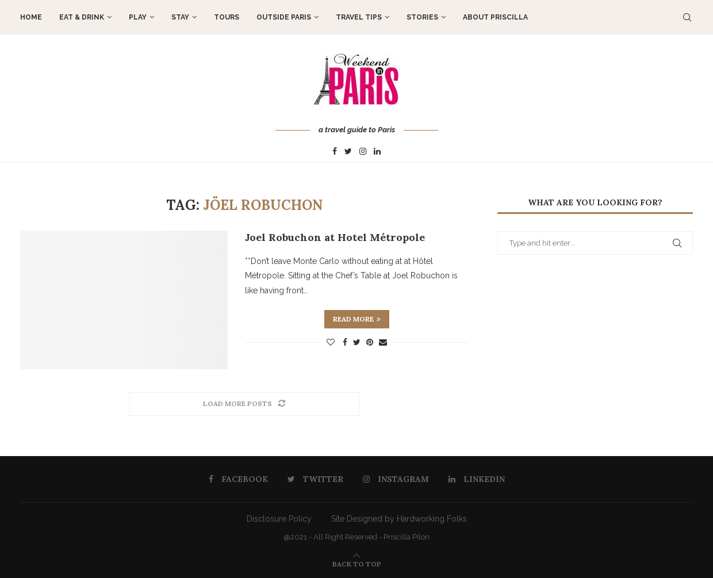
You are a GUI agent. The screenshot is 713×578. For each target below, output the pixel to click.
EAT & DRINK (81, 17)
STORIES (422, 17)
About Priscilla (495, 17)
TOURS (226, 17)
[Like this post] (331, 342)
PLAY (138, 17)
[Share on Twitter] (357, 342)
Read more (357, 319)
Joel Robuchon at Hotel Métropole (335, 237)
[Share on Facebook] (345, 342)
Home (31, 17)
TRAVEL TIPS (359, 17)
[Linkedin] (377, 151)
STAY (180, 17)
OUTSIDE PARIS (283, 17)
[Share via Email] (383, 342)
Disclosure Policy (279, 518)
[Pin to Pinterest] (369, 342)
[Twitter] (348, 151)
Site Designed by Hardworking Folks (399, 518)
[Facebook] (334, 151)
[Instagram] (362, 151)
